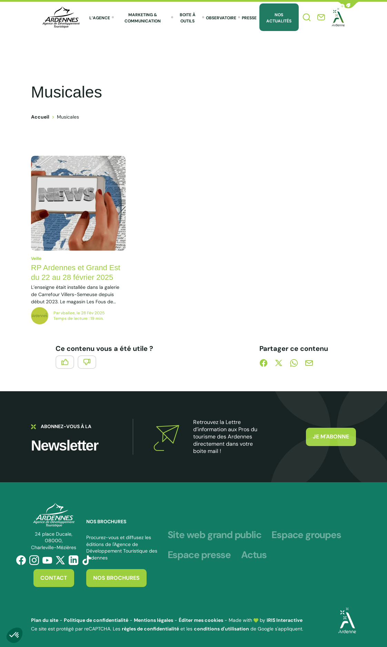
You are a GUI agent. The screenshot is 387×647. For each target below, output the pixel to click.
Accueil (40, 117)
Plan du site (44, 620)
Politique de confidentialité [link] (96, 620)
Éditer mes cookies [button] (201, 620)
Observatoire (221, 18)
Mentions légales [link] (153, 620)
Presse (249, 18)
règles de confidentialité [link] (150, 629)
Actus (254, 555)
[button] (348, 5)
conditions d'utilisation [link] (221, 629)
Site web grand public (214, 535)
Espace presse (199, 555)
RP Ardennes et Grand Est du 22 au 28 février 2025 (75, 272)
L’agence (99, 18)
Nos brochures (116, 578)
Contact (53, 578)
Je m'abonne (331, 436)
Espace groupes (306, 535)
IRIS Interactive (284, 620)
